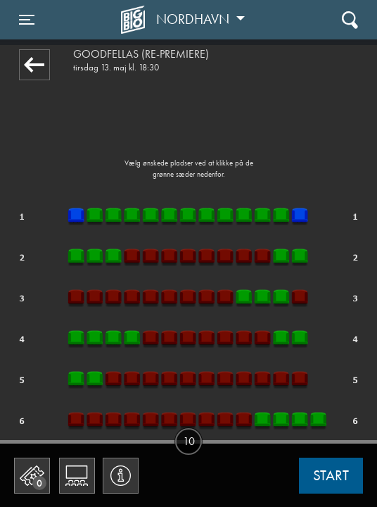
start (331, 475)
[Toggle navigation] (27, 19)
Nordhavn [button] (194, 19)
